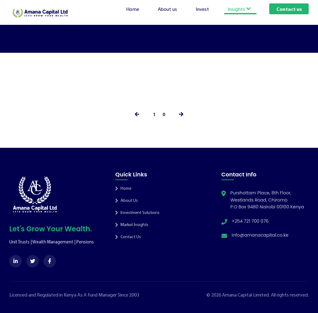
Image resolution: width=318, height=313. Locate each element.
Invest (202, 9)
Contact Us (128, 236)
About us (167, 9)
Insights (239, 9)
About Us (126, 200)
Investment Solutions (137, 212)
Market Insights (131, 224)
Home (132, 9)
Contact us (289, 9)
